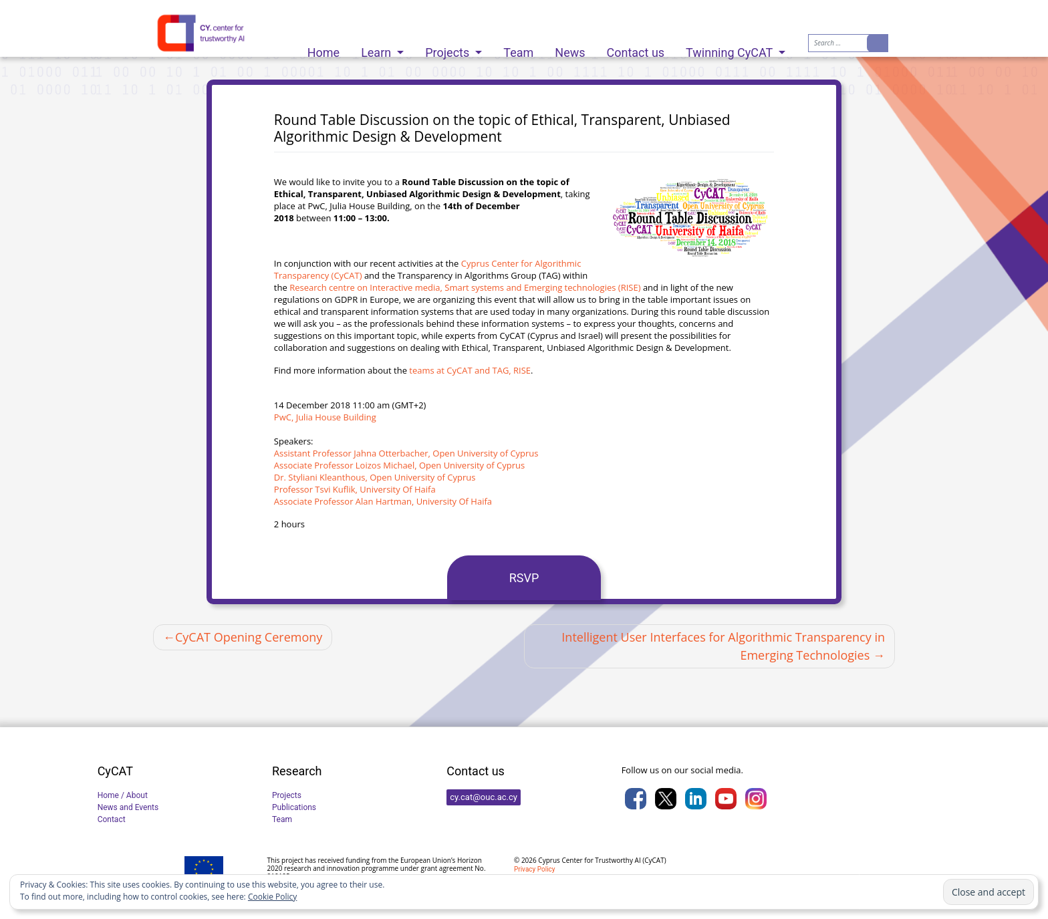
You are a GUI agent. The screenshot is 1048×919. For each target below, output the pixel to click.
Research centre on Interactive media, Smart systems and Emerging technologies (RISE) (464, 287)
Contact (112, 819)
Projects (448, 49)
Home (323, 49)
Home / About (123, 795)
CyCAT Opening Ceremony (248, 637)
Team (518, 49)
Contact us (636, 49)
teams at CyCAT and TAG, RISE (470, 370)
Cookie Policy (272, 896)
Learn (377, 49)
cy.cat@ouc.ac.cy (483, 797)
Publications (294, 807)
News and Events (128, 807)
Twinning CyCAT (730, 49)
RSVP (524, 578)
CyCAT (654, 860)
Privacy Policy (534, 869)
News (570, 49)
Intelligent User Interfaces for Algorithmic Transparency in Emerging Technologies (723, 646)
